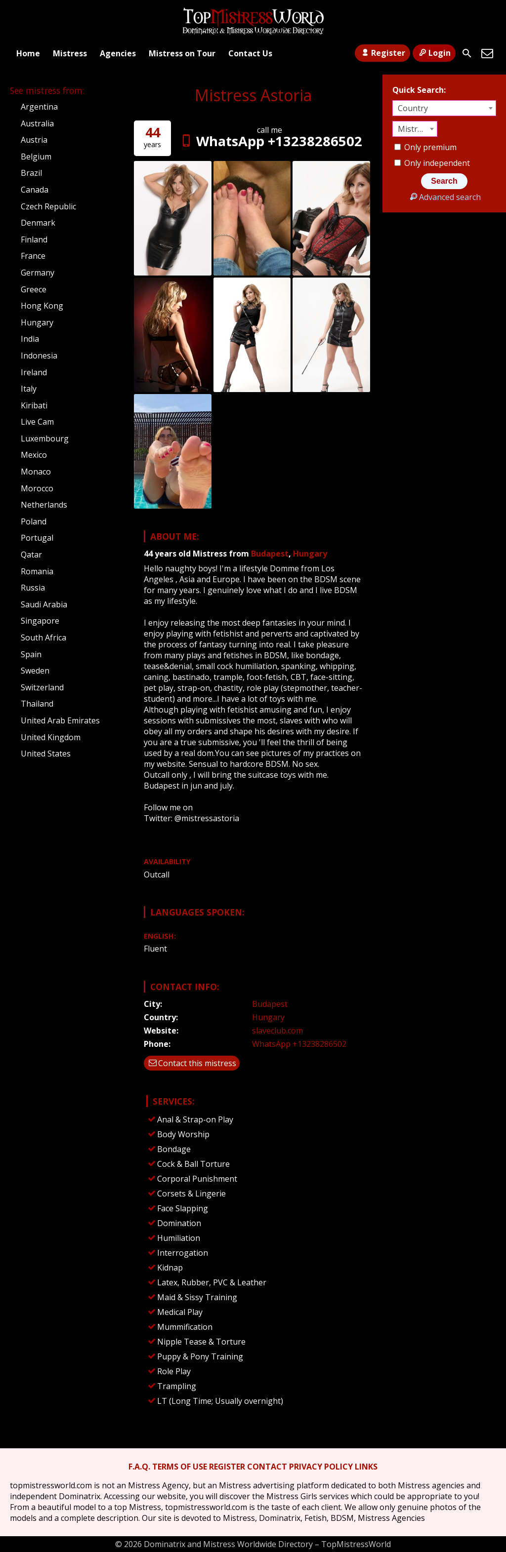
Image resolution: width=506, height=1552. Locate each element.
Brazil (31, 172)
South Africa (43, 637)
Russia (33, 587)
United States (46, 753)
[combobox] (444, 108)
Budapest (270, 553)
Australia (37, 123)
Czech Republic (48, 206)
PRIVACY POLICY (321, 1466)
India (30, 338)
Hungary (310, 553)
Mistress (70, 53)
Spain (31, 654)
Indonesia (39, 355)
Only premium (425, 147)
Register (382, 52)
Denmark (38, 222)
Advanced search (444, 197)
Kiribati (34, 405)
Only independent (432, 163)
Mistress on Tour (182, 53)
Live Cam (37, 421)
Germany (37, 272)
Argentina (39, 106)
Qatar (31, 554)
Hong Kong (42, 305)
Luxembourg (45, 438)
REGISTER (227, 1466)
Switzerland (42, 687)
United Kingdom (51, 737)
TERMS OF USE (179, 1466)
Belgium (36, 156)
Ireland (34, 372)
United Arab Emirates (60, 720)
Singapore (40, 620)
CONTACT (267, 1466)
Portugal (37, 537)
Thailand (37, 703)
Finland (34, 239)
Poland (33, 521)
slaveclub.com (277, 1030)
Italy (29, 388)
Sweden (35, 670)
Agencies (118, 53)
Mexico (34, 454)
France (33, 255)
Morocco (37, 488)
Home (28, 53)
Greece (33, 289)
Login (434, 52)
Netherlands (44, 504)
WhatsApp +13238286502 (269, 141)
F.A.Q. (139, 1466)
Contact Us (250, 53)
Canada (34, 189)
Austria (34, 139)
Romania (37, 571)
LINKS (366, 1466)
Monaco (36, 471)
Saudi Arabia (44, 604)
